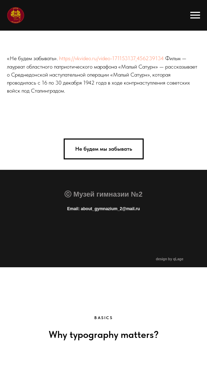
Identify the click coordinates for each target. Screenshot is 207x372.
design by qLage (169, 259)
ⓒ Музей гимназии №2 (103, 194)
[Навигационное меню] (195, 15)
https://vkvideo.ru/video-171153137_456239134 (111, 58)
